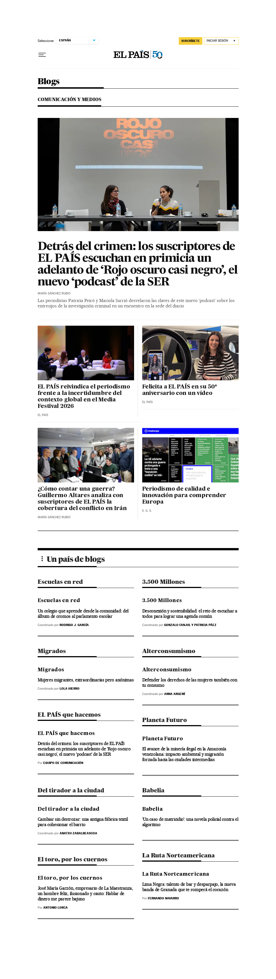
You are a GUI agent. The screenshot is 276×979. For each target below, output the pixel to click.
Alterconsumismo (168, 650)
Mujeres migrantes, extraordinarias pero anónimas (86, 680)
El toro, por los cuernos (72, 859)
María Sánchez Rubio (54, 293)
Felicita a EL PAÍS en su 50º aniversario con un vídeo (179, 390)
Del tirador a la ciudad (71, 790)
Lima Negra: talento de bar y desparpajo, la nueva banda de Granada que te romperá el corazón (189, 887)
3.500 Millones (163, 581)
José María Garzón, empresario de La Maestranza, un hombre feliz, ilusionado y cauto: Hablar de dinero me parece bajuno (85, 894)
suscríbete (190, 41)
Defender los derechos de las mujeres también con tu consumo (189, 682)
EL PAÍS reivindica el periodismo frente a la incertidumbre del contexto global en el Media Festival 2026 (84, 396)
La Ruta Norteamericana (178, 855)
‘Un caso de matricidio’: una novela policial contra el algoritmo (190, 822)
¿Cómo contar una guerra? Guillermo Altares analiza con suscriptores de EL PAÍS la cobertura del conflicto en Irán (82, 498)
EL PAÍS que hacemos (69, 714)
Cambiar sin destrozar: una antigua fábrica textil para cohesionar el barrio (83, 822)
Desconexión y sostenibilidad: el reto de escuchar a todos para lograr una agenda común (189, 613)
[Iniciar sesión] (221, 41)
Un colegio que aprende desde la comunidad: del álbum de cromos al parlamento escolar (83, 613)
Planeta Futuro (164, 719)
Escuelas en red (60, 581)
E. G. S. (147, 511)
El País (43, 415)
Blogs (49, 81)
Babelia (153, 790)
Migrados (52, 650)
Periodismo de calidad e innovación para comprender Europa (184, 495)
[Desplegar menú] (42, 54)
